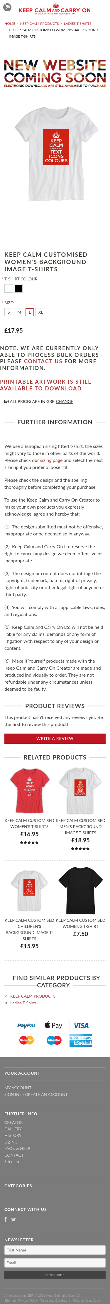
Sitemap (11, 1161)
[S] (8, 312)
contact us (43, 361)
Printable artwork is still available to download (45, 385)
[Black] (18, 287)
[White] (9, 287)
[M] (19, 312)
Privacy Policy (28, 1300)
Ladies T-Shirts (78, 23)
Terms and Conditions (55, 1300)
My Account (17, 1087)
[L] (30, 312)
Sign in (11, 1094)
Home (9, 23)
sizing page (51, 460)
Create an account (46, 1094)
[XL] (40, 312)
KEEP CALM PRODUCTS (39, 23)
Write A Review (55, 738)
